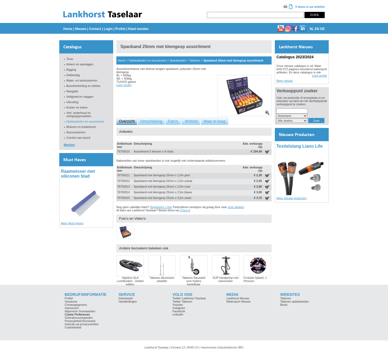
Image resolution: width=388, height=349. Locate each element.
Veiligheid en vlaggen (79, 96)
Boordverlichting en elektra (83, 85)
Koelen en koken (77, 107)
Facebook (178, 311)
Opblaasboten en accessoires (85, 121)
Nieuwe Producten (296, 134)
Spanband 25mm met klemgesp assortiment (233, 60)
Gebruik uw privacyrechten (82, 324)
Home (67, 29)
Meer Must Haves (72, 223)
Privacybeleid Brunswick (80, 321)
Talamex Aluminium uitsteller (162, 279)
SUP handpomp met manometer (225, 279)
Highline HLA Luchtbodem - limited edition (130, 281)
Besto (283, 304)
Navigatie (72, 91)
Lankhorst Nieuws (296, 46)
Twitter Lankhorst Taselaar (189, 298)
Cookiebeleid (73, 327)
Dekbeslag (73, 75)
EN (317, 29)
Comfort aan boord (78, 137)
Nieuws (80, 29)
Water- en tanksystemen (81, 80)
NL (312, 29)
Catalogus (72, 46)
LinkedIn (177, 314)
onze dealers (236, 207)
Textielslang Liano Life (299, 146)
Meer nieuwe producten (291, 198)
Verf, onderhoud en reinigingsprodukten (78, 114)
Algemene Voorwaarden (80, 311)
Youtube (177, 304)
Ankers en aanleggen (79, 64)
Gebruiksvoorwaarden (79, 317)
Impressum (72, 308)
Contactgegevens (76, 304)
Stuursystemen (75, 132)
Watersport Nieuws (238, 301)
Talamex (194, 60)
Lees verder (123, 85)
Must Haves (74, 159)
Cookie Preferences (77, 314)
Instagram (178, 308)
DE (322, 29)
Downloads (126, 298)
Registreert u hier (161, 207)
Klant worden (138, 29)
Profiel (120, 29)
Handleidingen (128, 301)
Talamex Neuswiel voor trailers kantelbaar (193, 281)
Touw (69, 58)
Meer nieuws (284, 80)
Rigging (71, 69)
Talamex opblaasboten (294, 301)
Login (108, 29)
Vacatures (71, 301)
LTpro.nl (185, 210)
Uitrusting (72, 102)
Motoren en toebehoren (81, 126)
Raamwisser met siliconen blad (78, 173)
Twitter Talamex (182, 301)
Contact (95, 29)
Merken (69, 145)
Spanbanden (178, 60)
